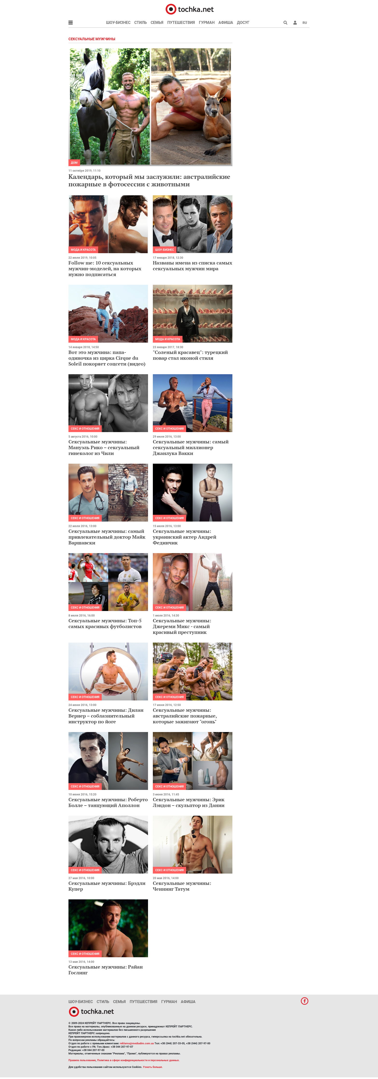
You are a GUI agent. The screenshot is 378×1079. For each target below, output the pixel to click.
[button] (295, 23)
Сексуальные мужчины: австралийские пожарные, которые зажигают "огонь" (185, 716)
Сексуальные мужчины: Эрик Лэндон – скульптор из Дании (188, 802)
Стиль (140, 22)
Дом (74, 162)
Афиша (225, 22)
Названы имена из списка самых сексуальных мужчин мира (192, 265)
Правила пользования (82, 1060)
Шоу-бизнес (118, 22)
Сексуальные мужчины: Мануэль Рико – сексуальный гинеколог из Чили (103, 447)
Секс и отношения (85, 428)
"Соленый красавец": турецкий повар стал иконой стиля (190, 355)
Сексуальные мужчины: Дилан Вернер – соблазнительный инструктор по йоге (105, 716)
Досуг (243, 22)
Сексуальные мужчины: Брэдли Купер (106, 886)
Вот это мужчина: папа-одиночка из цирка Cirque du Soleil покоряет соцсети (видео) (107, 358)
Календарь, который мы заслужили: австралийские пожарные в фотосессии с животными (149, 180)
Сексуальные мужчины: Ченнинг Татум (182, 886)
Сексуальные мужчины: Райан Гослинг (105, 970)
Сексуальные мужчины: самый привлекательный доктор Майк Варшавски (106, 537)
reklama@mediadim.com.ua (137, 1043)
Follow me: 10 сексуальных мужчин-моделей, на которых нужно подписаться (104, 268)
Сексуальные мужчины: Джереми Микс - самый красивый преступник (182, 626)
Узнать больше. (153, 1067)
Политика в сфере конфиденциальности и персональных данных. (138, 1060)
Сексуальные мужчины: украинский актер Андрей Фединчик (184, 537)
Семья (157, 22)
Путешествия (181, 22)
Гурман (207, 22)
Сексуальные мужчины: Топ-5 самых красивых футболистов (105, 623)
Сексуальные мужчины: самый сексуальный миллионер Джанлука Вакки (191, 447)
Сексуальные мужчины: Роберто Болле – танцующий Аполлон (108, 802)
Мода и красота (83, 249)
